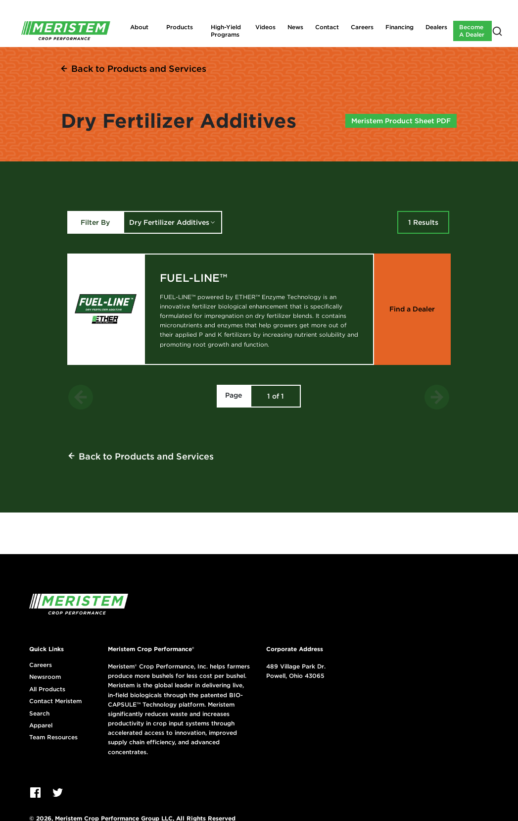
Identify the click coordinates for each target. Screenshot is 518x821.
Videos (265, 27)
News (295, 27)
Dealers (436, 27)
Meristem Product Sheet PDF (401, 121)
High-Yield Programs (226, 30)
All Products (47, 689)
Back (138, 68)
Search (39, 713)
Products (179, 27)
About (139, 27)
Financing (399, 27)
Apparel (40, 725)
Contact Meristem (55, 701)
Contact (327, 27)
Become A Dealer (471, 30)
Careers (362, 27)
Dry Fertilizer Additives (169, 222)
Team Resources (53, 737)
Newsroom (45, 676)
